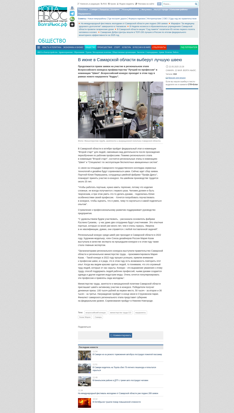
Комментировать (120, 335)
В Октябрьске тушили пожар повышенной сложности (117, 402)
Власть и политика (51, 47)
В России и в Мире (141, 47)
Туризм (88, 52)
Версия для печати (176, 78)
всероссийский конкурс (96, 312)
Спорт (117, 47)
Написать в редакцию (88, 4)
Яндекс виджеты (125, 4)
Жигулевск (146, 9)
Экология (140, 52)
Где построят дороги (117, 19)
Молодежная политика (101, 52)
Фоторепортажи (154, 19)
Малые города (161, 9)
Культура (126, 47)
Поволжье (83, 9)
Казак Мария (85, 317)
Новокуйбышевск (130, 9)
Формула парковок (137, 19)
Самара (94, 9)
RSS (104, 4)
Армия (161, 52)
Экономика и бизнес (73, 47)
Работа (176, 52)
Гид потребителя (189, 47)
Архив (112, 4)
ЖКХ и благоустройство (47, 52)
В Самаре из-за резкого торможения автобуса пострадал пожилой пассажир (127, 354)
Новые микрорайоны (97, 19)
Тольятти (104, 9)
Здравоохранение (65, 52)
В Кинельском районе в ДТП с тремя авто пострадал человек (120, 380)
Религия (168, 52)
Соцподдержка (151, 52)
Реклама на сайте (144, 4)
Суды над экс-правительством (182, 19)
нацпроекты (140, 312)
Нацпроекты (84, 13)
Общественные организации (124, 52)
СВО (165, 19)
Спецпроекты (159, 47)
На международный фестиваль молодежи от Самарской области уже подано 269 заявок (124, 23)
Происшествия (104, 47)
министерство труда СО (120, 312)
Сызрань (115, 9)
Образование (79, 52)
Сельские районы (179, 9)
